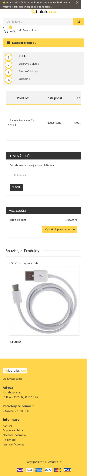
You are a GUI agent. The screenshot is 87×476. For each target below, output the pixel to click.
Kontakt (7, 425)
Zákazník (27, 30)
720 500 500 (22, 411)
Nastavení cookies (13, 444)
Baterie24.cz (54, 462)
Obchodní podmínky (14, 435)
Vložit (16, 187)
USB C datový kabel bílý (23, 263)
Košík (9, 30)
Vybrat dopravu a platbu (60, 229)
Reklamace (9, 440)
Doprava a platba (13, 430)
